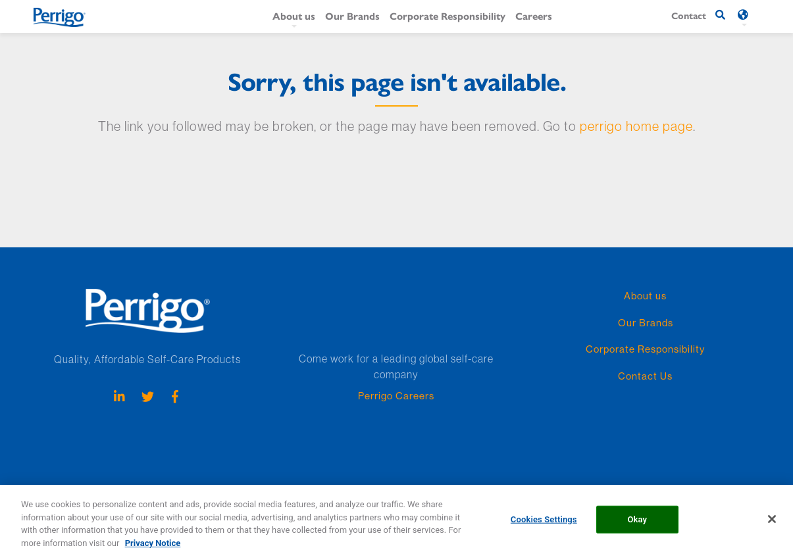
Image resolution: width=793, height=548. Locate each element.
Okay (637, 523)
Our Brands (352, 15)
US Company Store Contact (589, 488)
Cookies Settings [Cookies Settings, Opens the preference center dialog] (544, 523)
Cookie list (337, 488)
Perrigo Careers (396, 395)
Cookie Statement (276, 488)
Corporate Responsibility (447, 15)
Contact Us (645, 376)
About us (293, 15)
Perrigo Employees (61, 488)
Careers (533, 15)
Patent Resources (138, 488)
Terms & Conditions (492, 488)
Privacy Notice (207, 488)
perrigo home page (636, 126)
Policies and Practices (406, 488)
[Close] (771, 523)
